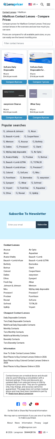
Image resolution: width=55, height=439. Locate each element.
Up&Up (7, 307)
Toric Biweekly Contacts (14, 343)
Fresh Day (8, 282)
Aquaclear (33, 253)
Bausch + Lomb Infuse (13, 260)
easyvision (33, 275)
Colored (7, 271)
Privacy (38, 423)
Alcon (6, 253)
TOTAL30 (33, 303)
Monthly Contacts (11, 328)
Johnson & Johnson (12, 286)
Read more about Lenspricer (20, 393)
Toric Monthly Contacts (14, 332)
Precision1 (8, 293)
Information (27, 423)
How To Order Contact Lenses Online (20, 353)
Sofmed (7, 303)
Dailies (6, 275)
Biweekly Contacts (12, 339)
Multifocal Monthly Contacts (16, 336)
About (10, 423)
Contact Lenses (9, 12)
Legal (45, 423)
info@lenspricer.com (27, 427)
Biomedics (33, 264)
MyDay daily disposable (39, 289)
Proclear (7, 296)
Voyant (32, 307)
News (17, 423)
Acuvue (7, 250)
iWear (31, 282)
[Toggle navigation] (42, 4)
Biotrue (7, 268)
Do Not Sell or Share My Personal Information (27, 411)
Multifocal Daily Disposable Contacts (19, 325)
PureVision (33, 296)
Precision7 (33, 293)
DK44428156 (30, 432)
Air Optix (32, 250)
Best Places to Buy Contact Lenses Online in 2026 (25, 357)
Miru (6, 289)
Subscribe (42, 224)
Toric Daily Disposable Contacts (17, 321)
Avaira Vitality (10, 257)
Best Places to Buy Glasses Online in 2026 (22, 366)
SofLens (32, 300)
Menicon (32, 286)
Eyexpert (33, 278)
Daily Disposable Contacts (15, 318)
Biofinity (7, 264)
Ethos (6, 278)
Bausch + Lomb (35, 257)
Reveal (7, 300)
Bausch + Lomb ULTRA (39, 260)
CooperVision (35, 271)
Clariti (31, 268)
